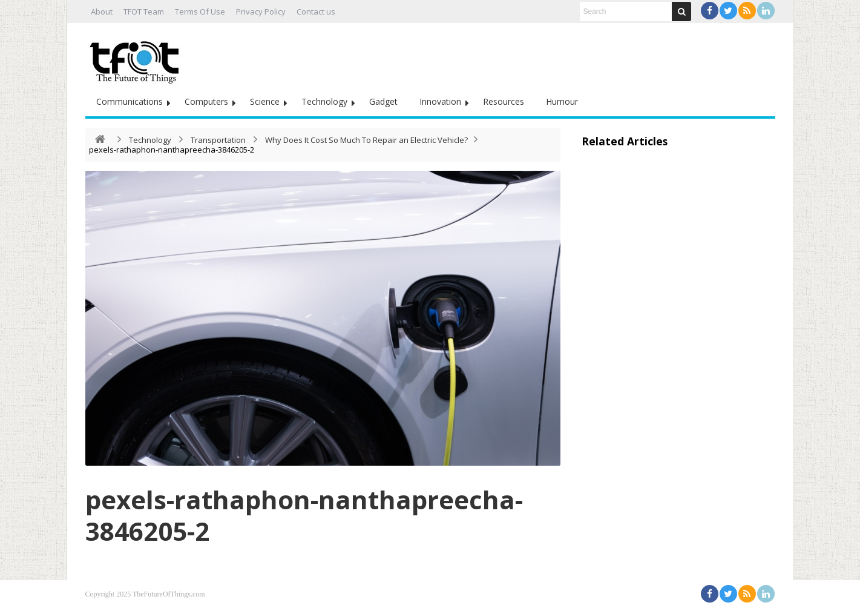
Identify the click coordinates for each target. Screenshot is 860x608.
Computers (206, 101)
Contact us (316, 11)
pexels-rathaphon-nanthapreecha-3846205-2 (304, 515)
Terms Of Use (200, 11)
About (102, 11)
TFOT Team (143, 11)
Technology (324, 101)
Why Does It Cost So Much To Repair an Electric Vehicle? (366, 139)
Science (265, 101)
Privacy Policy (261, 11)
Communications (129, 101)
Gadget (383, 101)
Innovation (440, 101)
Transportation (218, 139)
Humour (562, 101)
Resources (503, 101)
